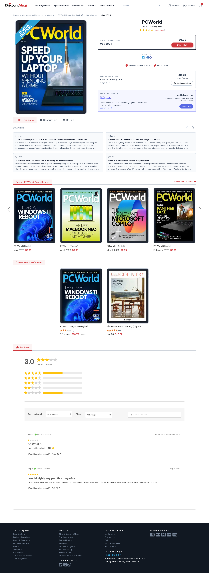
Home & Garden (21, 543)
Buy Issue (182, 44)
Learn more (106, 108)
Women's (17, 549)
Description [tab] (48, 120)
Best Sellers (19, 534)
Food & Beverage (21, 540)
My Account (110, 534)
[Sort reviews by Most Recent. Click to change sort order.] (59, 414)
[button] (56, 373)
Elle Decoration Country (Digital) (124, 326)
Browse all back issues (185, 181)
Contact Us (109, 537)
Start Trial (186, 106)
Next (200, 209)
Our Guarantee (66, 537)
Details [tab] (68, 120)
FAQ (106, 540)
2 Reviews (160, 30)
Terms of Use (65, 552)
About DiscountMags (69, 534)
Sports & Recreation (23, 555)
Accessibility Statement (71, 555)
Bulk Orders (110, 546)
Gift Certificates (112, 543)
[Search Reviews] (154, 415)
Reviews (23, 347)
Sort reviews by (36, 414)
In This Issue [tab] (25, 120)
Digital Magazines (21, 537)
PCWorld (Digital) (22, 246)
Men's (16, 546)
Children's (18, 552)
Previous (9, 209)
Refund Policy (65, 540)
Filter (78, 414)
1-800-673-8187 (112, 555)
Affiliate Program (67, 546)
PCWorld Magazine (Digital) (74, 326)
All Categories (20, 558)
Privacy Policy (65, 549)
